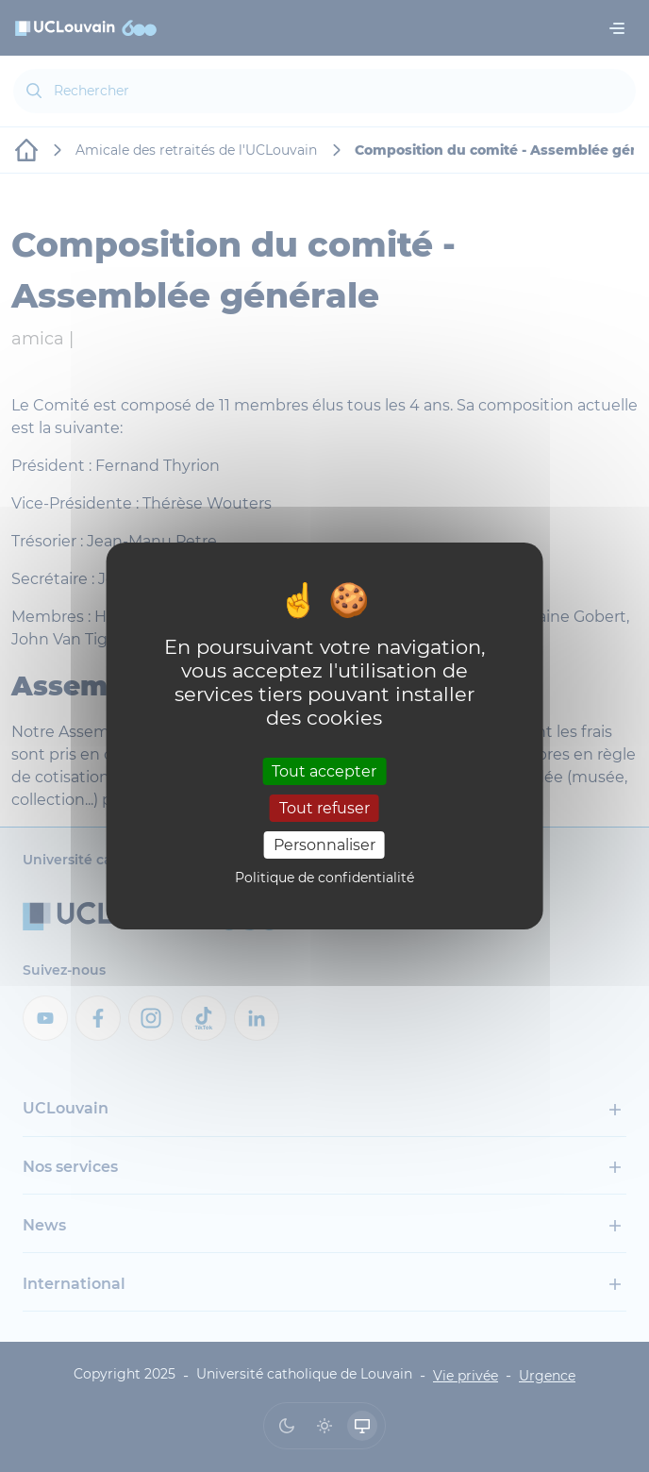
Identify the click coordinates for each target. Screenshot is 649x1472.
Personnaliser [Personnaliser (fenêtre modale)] (324, 845)
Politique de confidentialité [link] (324, 877)
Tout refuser (324, 808)
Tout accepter (324, 770)
